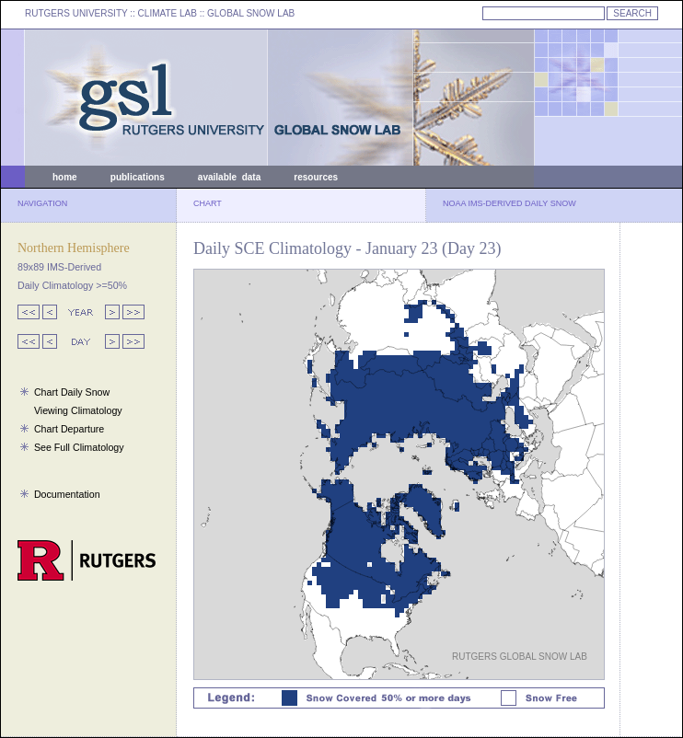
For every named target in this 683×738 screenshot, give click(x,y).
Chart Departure (69, 428)
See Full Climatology (79, 447)
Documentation (67, 494)
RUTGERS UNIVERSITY (76, 13)
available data (229, 177)
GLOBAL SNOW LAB (251, 13)
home (64, 177)
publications (137, 177)
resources (316, 177)
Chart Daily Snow (72, 392)
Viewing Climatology (78, 410)
